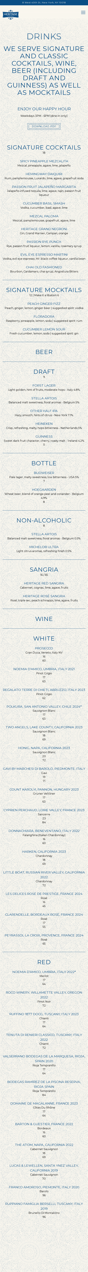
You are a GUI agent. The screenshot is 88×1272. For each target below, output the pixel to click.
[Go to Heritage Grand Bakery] (44, 2)
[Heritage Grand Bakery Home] (11, 14)
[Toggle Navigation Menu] (83, 12)
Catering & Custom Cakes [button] (44, 1267)
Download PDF (44, 126)
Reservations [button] (44, 1259)
